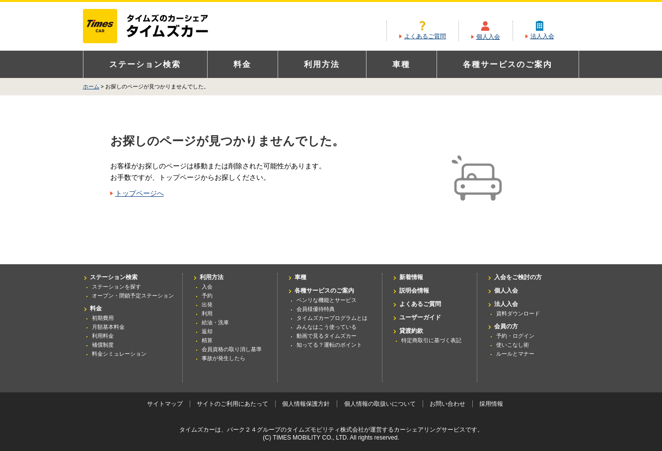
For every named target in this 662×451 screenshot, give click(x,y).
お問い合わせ (447, 403)
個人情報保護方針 (306, 403)
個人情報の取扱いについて (380, 403)
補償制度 (103, 345)
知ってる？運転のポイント (329, 345)
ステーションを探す (116, 287)
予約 (207, 296)
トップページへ (139, 193)
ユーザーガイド (420, 317)
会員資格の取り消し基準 (232, 349)
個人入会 (488, 36)
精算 (207, 340)
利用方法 (322, 64)
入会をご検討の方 (518, 277)
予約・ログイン (515, 336)
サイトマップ (165, 403)
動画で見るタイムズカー (326, 336)
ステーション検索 (145, 64)
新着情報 (411, 277)
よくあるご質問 (425, 36)
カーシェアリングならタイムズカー (154, 27)
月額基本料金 (108, 327)
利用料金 (103, 336)
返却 (207, 331)
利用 (207, 313)
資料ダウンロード (518, 313)
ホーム (91, 86)
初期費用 (103, 318)
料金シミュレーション (119, 354)
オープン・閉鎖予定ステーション (133, 296)
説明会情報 (414, 290)
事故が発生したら (223, 358)
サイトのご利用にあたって (232, 403)
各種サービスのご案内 (507, 64)
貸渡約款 (411, 330)
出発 (207, 304)
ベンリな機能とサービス (326, 300)
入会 (207, 287)
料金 (242, 64)
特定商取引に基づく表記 (431, 340)
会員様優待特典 (315, 309)
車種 (401, 64)
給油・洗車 (215, 322)
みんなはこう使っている (326, 327)
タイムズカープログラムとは (332, 318)
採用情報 (491, 403)
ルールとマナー (515, 354)
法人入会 (542, 36)
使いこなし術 (512, 345)
